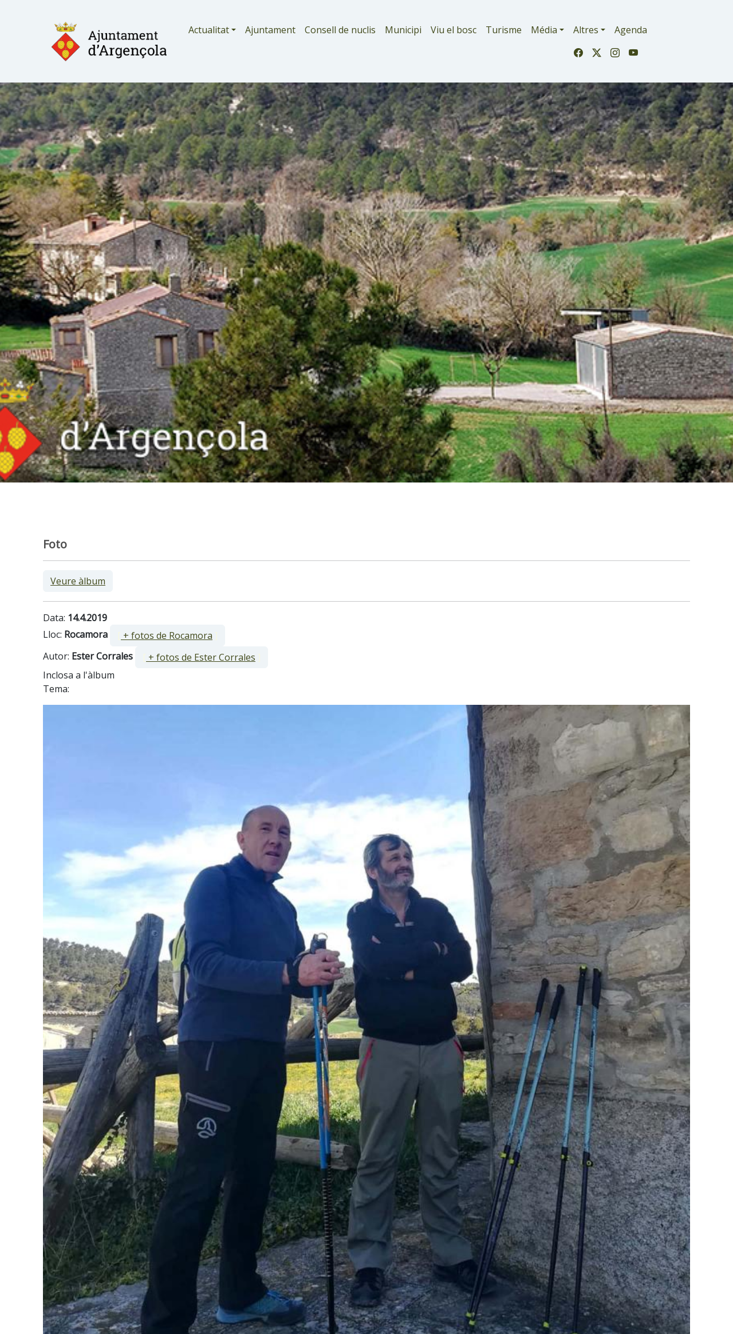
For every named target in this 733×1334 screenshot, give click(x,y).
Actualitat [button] (208, 29)
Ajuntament (270, 29)
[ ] (167, 635)
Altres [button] (585, 29)
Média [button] (544, 29)
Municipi (403, 29)
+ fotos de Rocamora (166, 635)
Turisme (504, 29)
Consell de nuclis (340, 29)
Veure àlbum (77, 581)
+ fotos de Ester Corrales (200, 657)
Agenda (630, 29)
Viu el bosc (453, 29)
